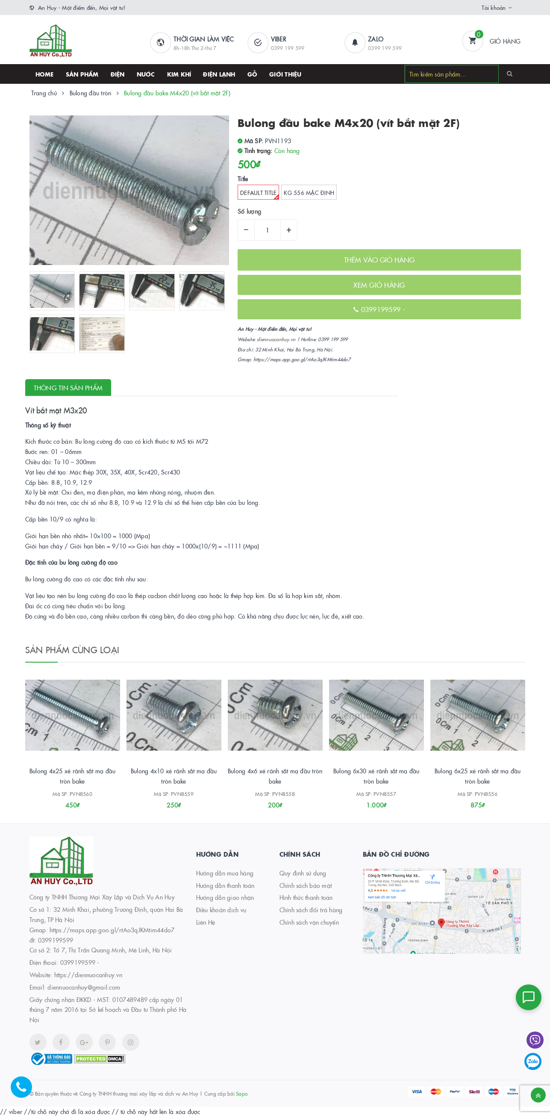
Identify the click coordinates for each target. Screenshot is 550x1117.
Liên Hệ (205, 922)
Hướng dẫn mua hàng (225, 873)
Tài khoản (494, 7)
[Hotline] (25, 1091)
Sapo (241, 1093)
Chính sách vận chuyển (309, 922)
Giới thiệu (285, 74)
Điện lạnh (219, 74)
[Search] (509, 73)
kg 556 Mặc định (309, 192)
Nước (146, 74)
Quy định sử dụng (302, 873)
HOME (44, 74)
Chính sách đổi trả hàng (311, 909)
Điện (118, 74)
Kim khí (179, 74)
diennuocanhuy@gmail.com (83, 987)
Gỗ (252, 74)
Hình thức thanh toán (306, 897)
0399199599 (382, 309)
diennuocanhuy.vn (276, 339)
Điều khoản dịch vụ (221, 909)
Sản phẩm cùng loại (72, 649)
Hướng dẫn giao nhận (225, 897)
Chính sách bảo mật (305, 885)
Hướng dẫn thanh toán (225, 885)
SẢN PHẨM (82, 74)
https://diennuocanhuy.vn (88, 974)
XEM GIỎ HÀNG (379, 284)
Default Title (259, 194)
